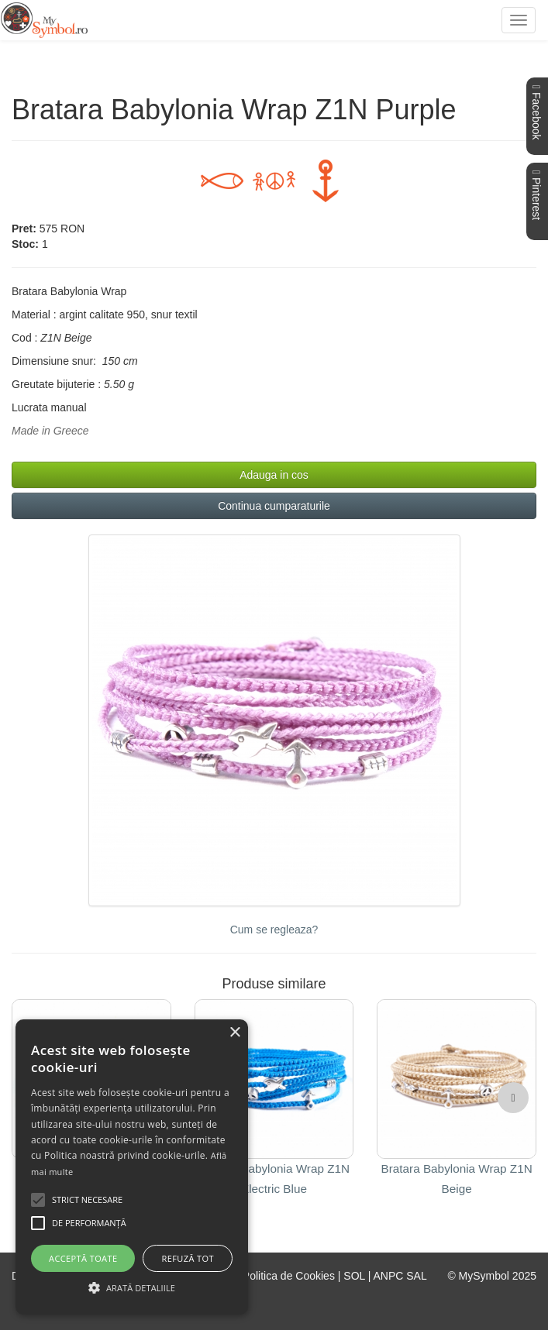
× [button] (234, 1033)
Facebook (536, 112)
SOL (354, 1276)
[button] (513, 1097)
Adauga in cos (274, 475)
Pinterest (536, 195)
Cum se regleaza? (274, 929)
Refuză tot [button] (188, 1258)
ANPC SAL (399, 1276)
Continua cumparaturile (274, 506)
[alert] (132, 1167)
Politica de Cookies (289, 1276)
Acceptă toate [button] (83, 1258)
